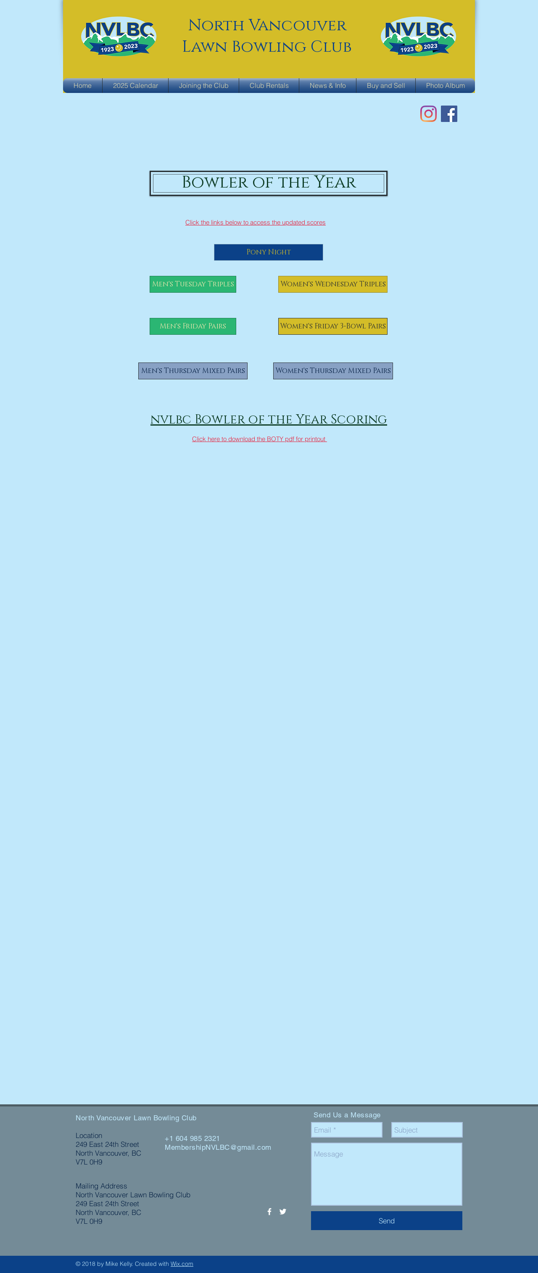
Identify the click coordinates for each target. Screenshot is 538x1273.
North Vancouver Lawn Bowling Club (136, 1118)
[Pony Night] (268, 252)
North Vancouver (267, 25)
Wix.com (182, 1264)
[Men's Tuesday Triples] (193, 284)
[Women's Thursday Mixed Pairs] (333, 371)
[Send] (386, 1220)
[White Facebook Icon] (269, 1211)
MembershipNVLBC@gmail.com (218, 1147)
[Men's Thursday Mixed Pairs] (193, 371)
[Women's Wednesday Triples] (333, 284)
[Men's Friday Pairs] (193, 326)
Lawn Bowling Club (267, 47)
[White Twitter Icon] (282, 1211)
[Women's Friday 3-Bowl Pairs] (333, 326)
